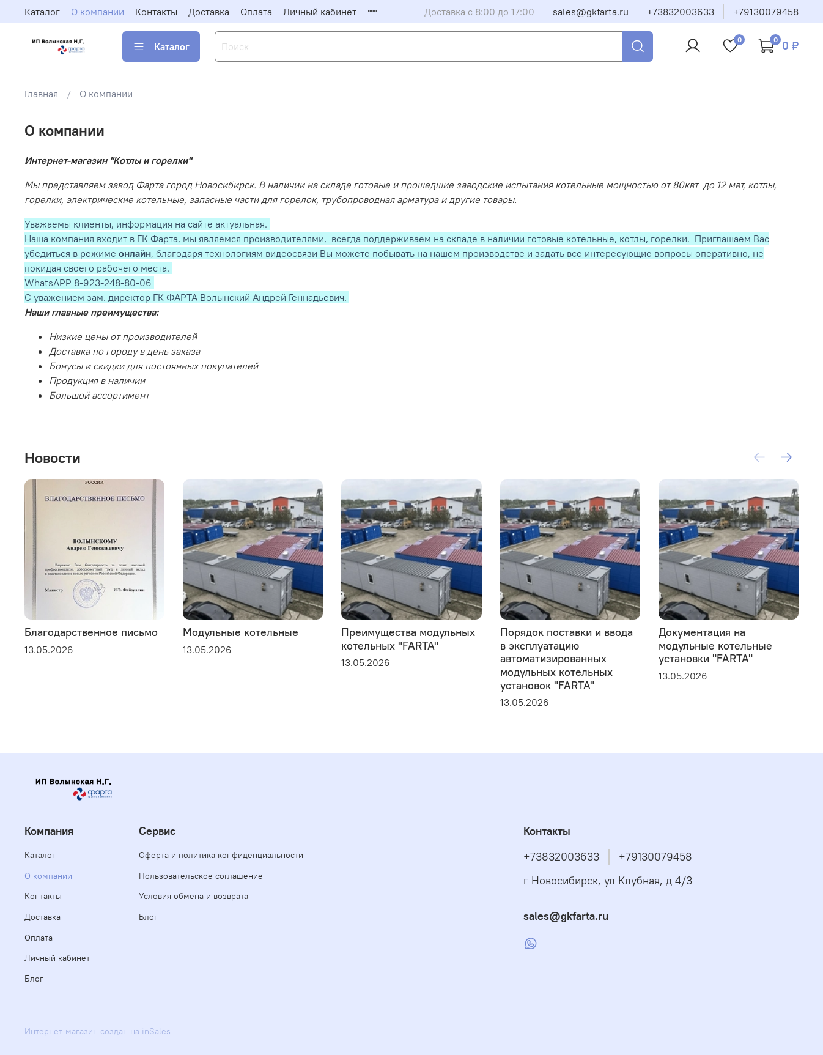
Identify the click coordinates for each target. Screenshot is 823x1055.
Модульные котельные (240, 632)
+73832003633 (680, 12)
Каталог (42, 12)
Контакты (156, 12)
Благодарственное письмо (91, 632)
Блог (33, 978)
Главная (41, 93)
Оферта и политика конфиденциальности (221, 855)
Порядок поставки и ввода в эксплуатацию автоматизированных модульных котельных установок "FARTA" (566, 658)
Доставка (208, 12)
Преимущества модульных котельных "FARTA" (408, 639)
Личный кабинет (319, 12)
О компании (97, 12)
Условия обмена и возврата (193, 895)
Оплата (256, 12)
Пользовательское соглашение (201, 875)
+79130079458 (766, 12)
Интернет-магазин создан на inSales (97, 1031)
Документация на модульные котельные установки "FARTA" (715, 645)
